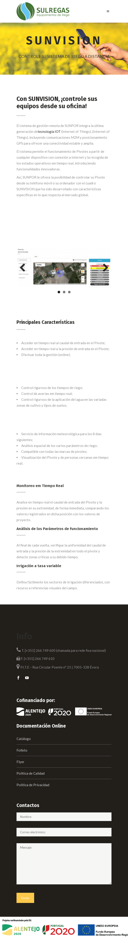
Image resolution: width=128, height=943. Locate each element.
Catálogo (24, 739)
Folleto (22, 750)
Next (103, 267)
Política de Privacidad (33, 785)
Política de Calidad (31, 773)
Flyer (20, 762)
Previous (24, 267)
